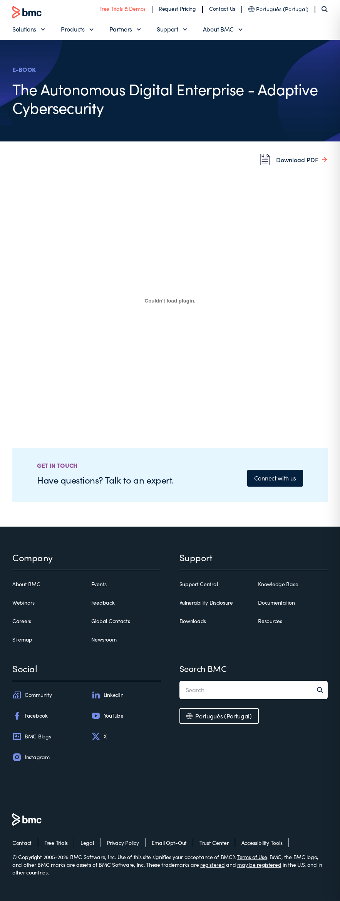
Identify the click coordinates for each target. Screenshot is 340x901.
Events (99, 584)
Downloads (192, 621)
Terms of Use (252, 857)
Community (32, 695)
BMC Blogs (31, 736)
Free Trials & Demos (122, 8)
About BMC (218, 29)
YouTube (107, 715)
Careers (21, 621)
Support (167, 29)
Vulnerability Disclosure (206, 602)
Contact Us (222, 8)
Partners (120, 29)
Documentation (276, 602)
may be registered (259, 864)
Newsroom (104, 639)
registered (212, 864)
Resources (270, 621)
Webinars (23, 602)
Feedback (103, 602)
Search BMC (203, 668)
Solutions (24, 29)
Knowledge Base (278, 584)
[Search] (325, 9)
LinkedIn (107, 695)
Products (72, 29)
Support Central (198, 584)
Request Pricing (177, 8)
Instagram (30, 757)
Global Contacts (110, 621)
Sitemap (22, 639)
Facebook (30, 715)
